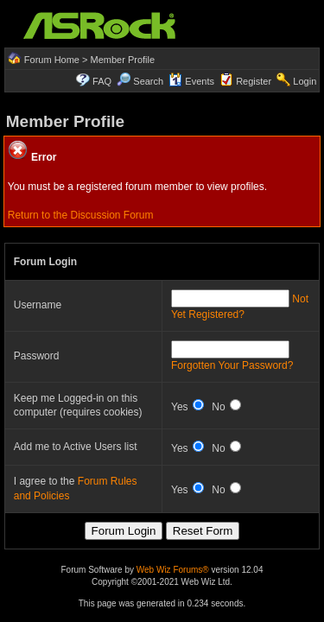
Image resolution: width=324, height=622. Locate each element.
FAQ (101, 81)
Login (304, 81)
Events (191, 81)
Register (253, 81)
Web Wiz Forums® (173, 569)
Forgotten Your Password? (232, 365)
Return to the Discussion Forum (81, 215)
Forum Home (51, 59)
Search (148, 81)
